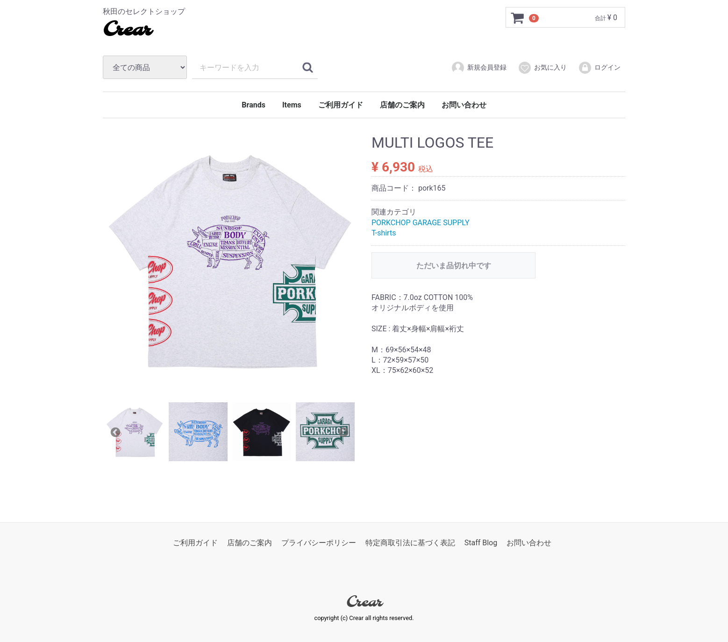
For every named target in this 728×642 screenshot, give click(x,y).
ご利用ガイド (340, 104)
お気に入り (542, 68)
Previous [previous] (114, 431)
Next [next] (342, 431)
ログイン (599, 68)
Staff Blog (481, 542)
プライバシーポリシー (318, 542)
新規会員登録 (479, 68)
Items (291, 104)
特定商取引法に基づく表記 (410, 542)
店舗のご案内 (402, 104)
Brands (253, 104)
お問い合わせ (464, 104)
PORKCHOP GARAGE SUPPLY (420, 222)
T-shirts (383, 232)
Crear (127, 30)
